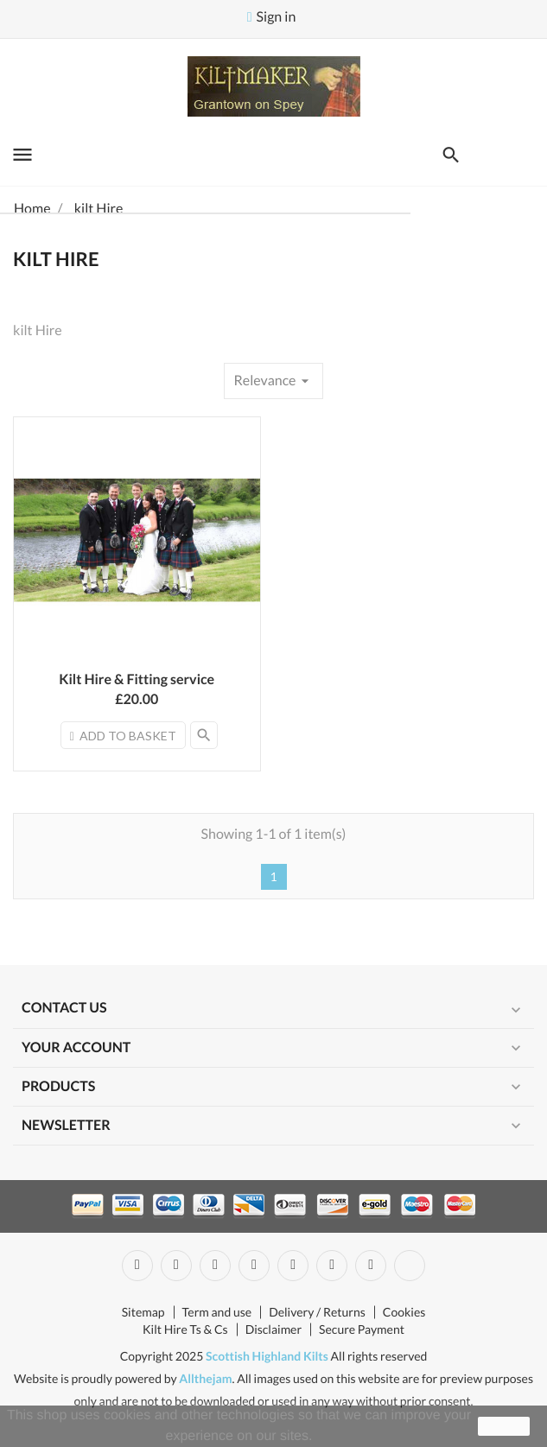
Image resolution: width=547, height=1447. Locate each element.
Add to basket (123, 735)
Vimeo (331, 1265)
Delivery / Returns (317, 1311)
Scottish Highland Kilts (267, 1356)
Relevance (273, 381)
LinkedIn (409, 1265)
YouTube (254, 1265)
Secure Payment (361, 1329)
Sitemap (143, 1311)
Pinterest (292, 1265)
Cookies (404, 1311)
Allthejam (205, 1378)
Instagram (370, 1265)
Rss (215, 1265)
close (504, 1426)
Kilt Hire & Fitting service (136, 679)
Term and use (217, 1311)
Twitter (176, 1265)
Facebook (137, 1265)
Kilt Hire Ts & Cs (185, 1329)
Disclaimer (273, 1329)
